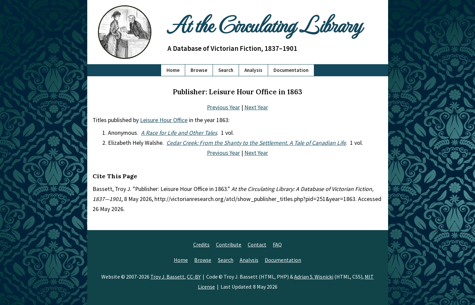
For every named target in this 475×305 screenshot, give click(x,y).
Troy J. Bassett (167, 276)
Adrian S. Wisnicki (313, 276)
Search (225, 70)
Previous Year (223, 107)
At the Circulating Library (264, 23)
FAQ (277, 244)
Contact (257, 244)
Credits (201, 244)
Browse (199, 70)
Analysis (253, 70)
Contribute (228, 244)
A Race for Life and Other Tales (179, 132)
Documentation (291, 70)
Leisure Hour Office (164, 120)
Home (173, 70)
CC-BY (194, 276)
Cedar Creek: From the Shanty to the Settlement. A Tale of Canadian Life (256, 142)
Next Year (256, 107)
